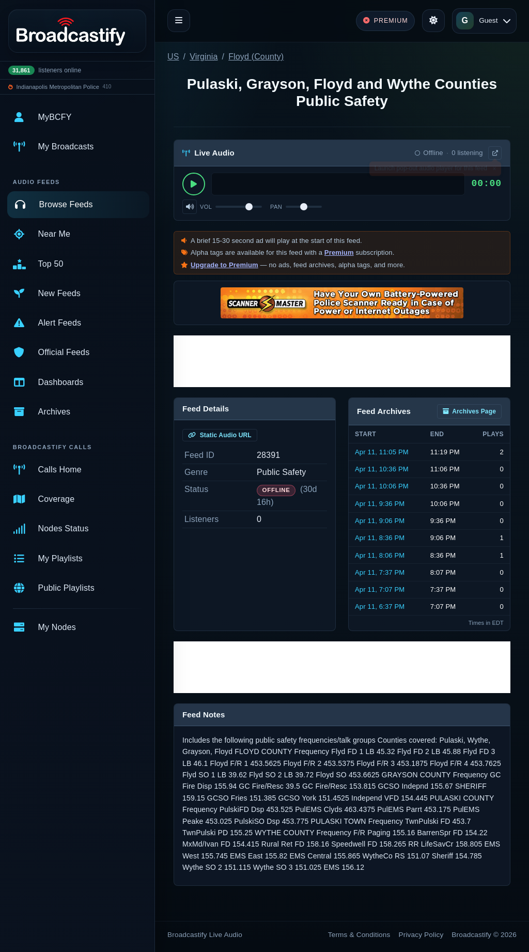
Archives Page (469, 411)
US (173, 56)
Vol (206, 207)
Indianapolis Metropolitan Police (58, 87)
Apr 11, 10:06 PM (382, 486)
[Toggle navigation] (178, 20)
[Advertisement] (342, 361)
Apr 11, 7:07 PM (379, 589)
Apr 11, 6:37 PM (379, 606)
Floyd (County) (256, 56)
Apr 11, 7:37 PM (379, 572)
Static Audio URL (220, 435)
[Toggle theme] (433, 20)
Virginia (203, 56)
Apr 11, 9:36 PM (379, 504)
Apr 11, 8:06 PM (379, 555)
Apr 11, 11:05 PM (382, 452)
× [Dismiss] (494, 170)
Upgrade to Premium (224, 265)
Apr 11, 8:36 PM (379, 538)
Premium (339, 252)
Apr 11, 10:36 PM (382, 469)
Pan (276, 207)
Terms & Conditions (359, 935)
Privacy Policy (421, 935)
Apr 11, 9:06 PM (379, 521)
